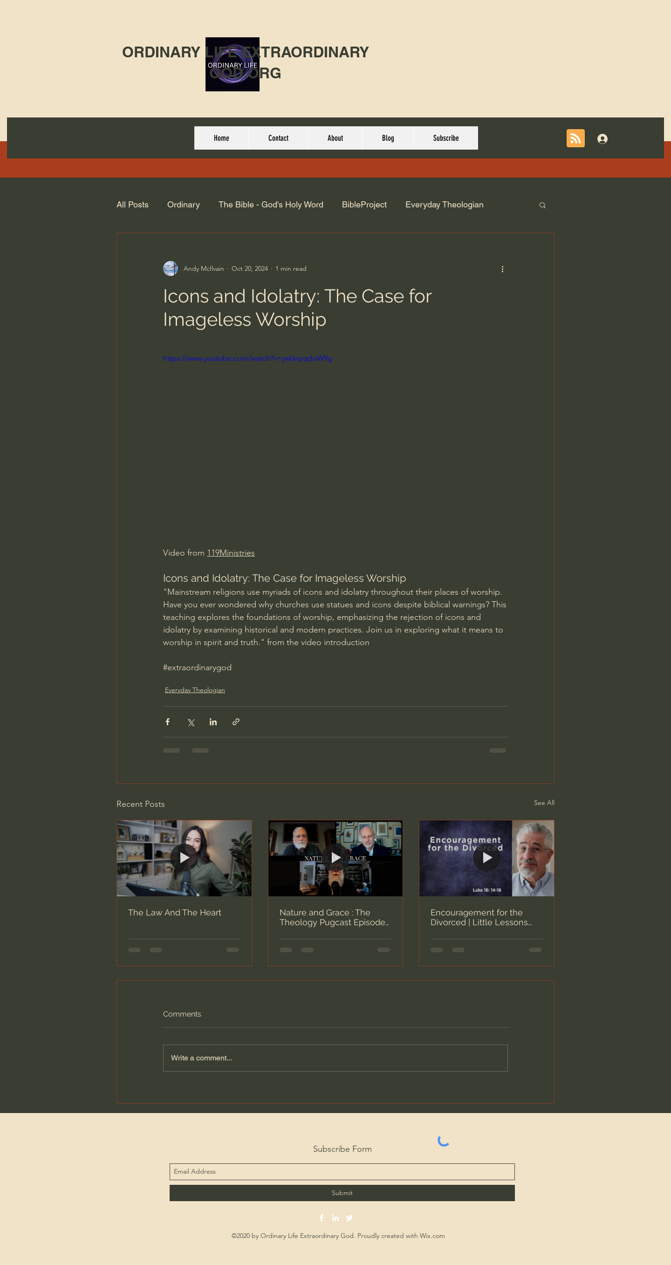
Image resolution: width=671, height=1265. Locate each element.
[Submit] (342, 1193)
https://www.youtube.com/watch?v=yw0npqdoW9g (247, 358)
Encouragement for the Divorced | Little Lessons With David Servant (479, 917)
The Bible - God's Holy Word (271, 204)
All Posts (132, 204)
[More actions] (502, 268)
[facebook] (321, 1218)
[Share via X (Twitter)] (190, 721)
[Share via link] (236, 721)
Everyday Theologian (444, 204)
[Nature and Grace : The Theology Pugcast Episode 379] (335, 858)
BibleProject (364, 204)
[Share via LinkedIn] (213, 721)
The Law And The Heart (174, 912)
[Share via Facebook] (167, 721)
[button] (542, 204)
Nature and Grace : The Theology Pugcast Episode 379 (332, 917)
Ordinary (183, 204)
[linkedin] (335, 1218)
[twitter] (349, 1218)
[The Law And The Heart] (184, 858)
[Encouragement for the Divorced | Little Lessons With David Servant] (486, 858)
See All (544, 802)
